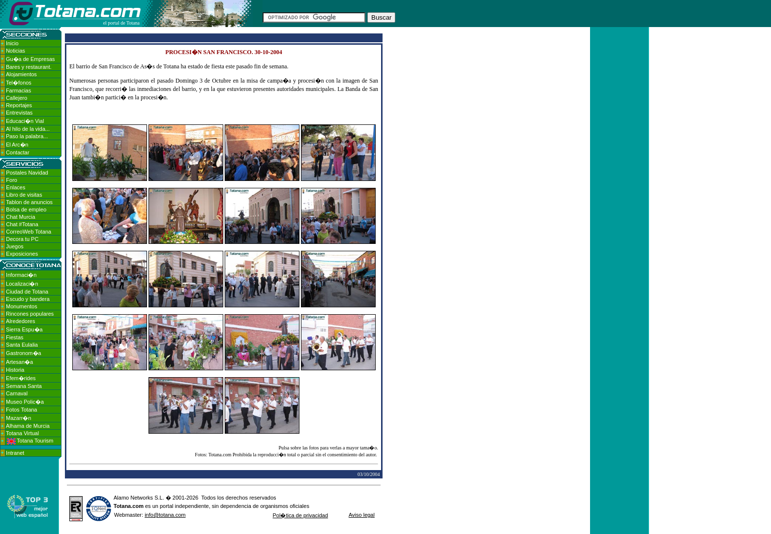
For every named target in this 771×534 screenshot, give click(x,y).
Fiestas (14, 337)
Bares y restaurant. (29, 67)
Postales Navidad (27, 173)
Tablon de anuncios (29, 202)
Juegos (14, 246)
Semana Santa (24, 386)
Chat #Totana (22, 224)
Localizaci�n (22, 284)
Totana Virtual (22, 433)
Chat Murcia (20, 217)
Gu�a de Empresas (30, 59)
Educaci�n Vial (25, 121)
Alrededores (20, 321)
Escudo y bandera (28, 299)
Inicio (12, 43)
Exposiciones (22, 254)
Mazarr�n (18, 418)
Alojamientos (21, 74)
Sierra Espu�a (24, 329)
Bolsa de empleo (26, 209)
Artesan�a (19, 362)
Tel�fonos (18, 83)
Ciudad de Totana (27, 292)
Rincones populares (30, 314)
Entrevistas (19, 113)
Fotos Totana (21, 410)
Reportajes (19, 105)
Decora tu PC (22, 239)
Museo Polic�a (25, 402)
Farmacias (18, 90)
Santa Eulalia (22, 345)
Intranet (15, 453)
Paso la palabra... (27, 136)
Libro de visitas (24, 195)
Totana (122, 506)
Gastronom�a (23, 353)
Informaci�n (21, 275)
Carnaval (17, 393)
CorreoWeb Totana (28, 232)
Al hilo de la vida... (28, 129)
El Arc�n (17, 145)
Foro (11, 180)
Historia (15, 370)
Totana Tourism (30, 441)
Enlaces (15, 187)
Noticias (15, 51)
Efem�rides (21, 378)
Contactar (18, 152)
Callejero (16, 98)
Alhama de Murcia (28, 426)
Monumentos (21, 306)
